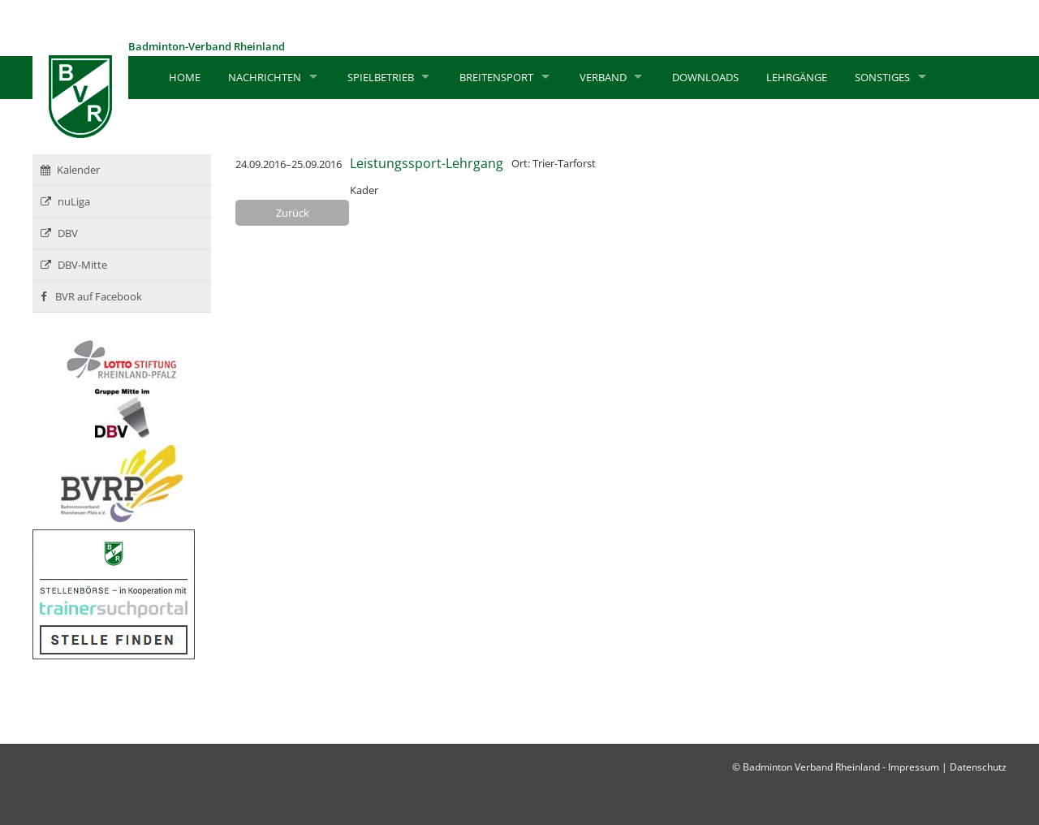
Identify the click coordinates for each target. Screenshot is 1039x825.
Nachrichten (264, 77)
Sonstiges (882, 77)
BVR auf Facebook (91, 296)
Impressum (913, 767)
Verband (603, 77)
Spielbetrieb (380, 77)
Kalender (70, 169)
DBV (59, 233)
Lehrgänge (796, 77)
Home (184, 77)
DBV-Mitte (74, 264)
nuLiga (65, 201)
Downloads (705, 77)
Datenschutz (978, 767)
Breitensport (496, 77)
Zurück (292, 212)
